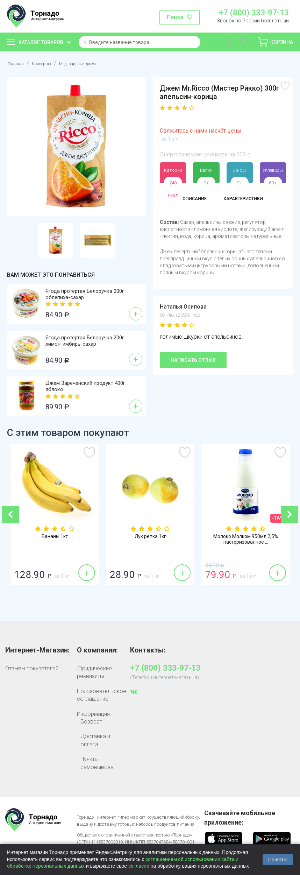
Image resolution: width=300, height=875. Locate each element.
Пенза (175, 17)
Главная (18, 63)
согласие (138, 866)
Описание (189, 199)
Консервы (49, 63)
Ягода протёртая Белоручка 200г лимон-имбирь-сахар (84, 340)
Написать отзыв (193, 360)
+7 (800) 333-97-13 (254, 12)
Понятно (277, 859)
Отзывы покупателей (31, 668)
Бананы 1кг (55, 537)
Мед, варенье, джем (96, 63)
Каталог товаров (41, 42)
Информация (93, 714)
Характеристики (246, 199)
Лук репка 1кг (150, 537)
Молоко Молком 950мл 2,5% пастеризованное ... (245, 540)
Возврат (91, 721)
